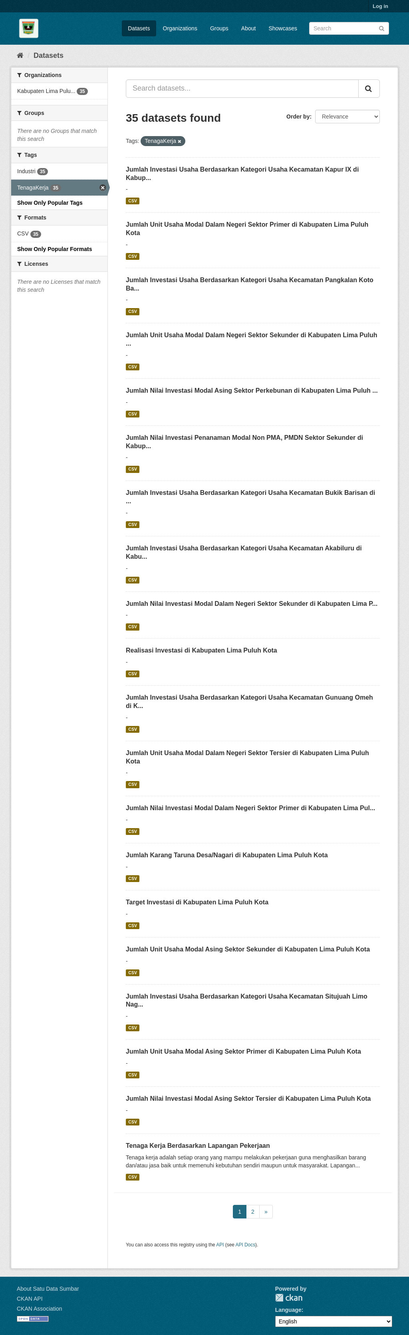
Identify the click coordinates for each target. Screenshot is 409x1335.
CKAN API (30, 1298)
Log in (380, 6)
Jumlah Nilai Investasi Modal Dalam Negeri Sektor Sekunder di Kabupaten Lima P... (251, 603)
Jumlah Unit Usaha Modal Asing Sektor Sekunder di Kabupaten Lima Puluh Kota (248, 949)
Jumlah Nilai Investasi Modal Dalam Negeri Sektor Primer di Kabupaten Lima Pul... (250, 808)
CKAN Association (39, 1308)
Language (288, 1310)
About (248, 28)
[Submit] (381, 27)
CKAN (288, 1297)
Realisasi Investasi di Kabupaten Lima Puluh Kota (201, 650)
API (220, 1245)
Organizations (180, 28)
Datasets (139, 28)
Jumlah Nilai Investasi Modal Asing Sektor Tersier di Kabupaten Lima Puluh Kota (248, 1098)
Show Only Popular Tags (50, 203)
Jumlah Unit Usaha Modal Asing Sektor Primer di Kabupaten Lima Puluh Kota (243, 1051)
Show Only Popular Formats (54, 249)
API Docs (246, 1245)
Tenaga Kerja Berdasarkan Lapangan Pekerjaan (198, 1145)
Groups (219, 28)
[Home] (20, 55)
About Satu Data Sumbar (48, 1289)
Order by (298, 116)
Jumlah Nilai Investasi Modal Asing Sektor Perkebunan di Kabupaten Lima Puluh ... (252, 390)
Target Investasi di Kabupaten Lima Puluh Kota (197, 902)
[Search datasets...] (242, 88)
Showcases (282, 28)
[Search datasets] (349, 28)
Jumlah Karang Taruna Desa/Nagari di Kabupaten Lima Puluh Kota (227, 855)
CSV (132, 200)
